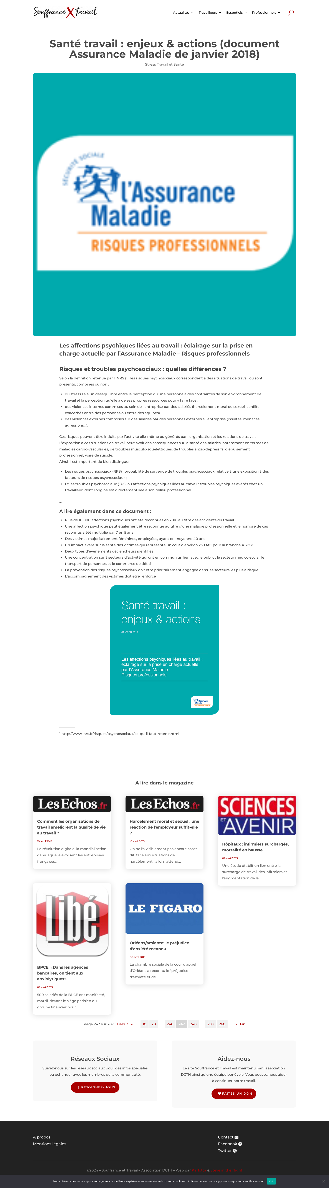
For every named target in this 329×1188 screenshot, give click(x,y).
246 (170, 1024)
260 (222, 1024)
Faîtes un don (237, 1093)
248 (193, 1024)
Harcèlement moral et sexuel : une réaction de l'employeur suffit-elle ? (164, 827)
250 (210, 1024)
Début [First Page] (122, 1024)
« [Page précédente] (132, 1024)
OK (271, 1181)
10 (144, 1024)
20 (154, 1024)
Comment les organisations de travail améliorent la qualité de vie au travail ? (71, 827)
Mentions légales (49, 1144)
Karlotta (199, 1170)
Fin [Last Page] (242, 1024)
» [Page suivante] (236, 1024)
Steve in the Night (226, 1170)
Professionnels (264, 12)
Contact (225, 1137)
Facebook (227, 1144)
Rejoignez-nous (98, 1087)
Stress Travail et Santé (164, 64)
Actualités (181, 12)
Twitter (225, 1150)
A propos (41, 1137)
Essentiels (234, 12)
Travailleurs (208, 12)
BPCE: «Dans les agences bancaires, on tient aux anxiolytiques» (62, 973)
